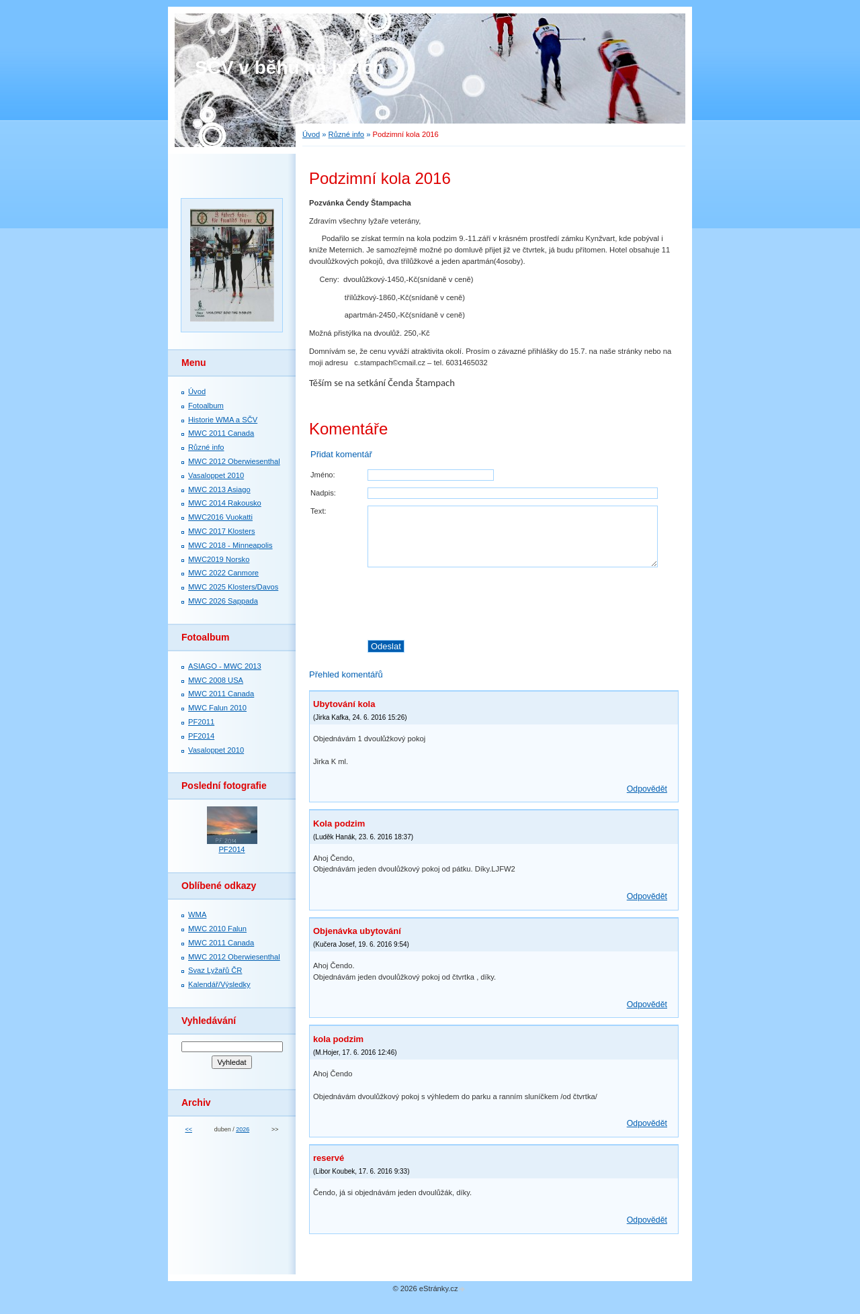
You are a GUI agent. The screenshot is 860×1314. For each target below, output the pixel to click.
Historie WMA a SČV (222, 420)
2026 (242, 1129)
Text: (318, 511)
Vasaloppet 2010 (216, 475)
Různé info (347, 134)
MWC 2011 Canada (221, 433)
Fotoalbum (206, 406)
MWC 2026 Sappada (223, 601)
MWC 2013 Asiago (219, 489)
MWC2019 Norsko (218, 559)
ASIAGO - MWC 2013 (224, 666)
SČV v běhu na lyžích (289, 67)
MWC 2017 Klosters (221, 531)
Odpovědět (647, 789)
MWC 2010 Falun (217, 929)
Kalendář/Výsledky (219, 984)
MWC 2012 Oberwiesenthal (234, 461)
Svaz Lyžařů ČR (215, 970)
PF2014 (201, 736)
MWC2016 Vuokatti (220, 517)
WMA (197, 914)
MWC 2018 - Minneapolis (230, 545)
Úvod (311, 134)
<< (188, 1129)
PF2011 (201, 722)
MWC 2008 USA (215, 680)
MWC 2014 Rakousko (224, 503)
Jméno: (322, 475)
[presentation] (523, 603)
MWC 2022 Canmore (223, 573)
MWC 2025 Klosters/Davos (233, 587)
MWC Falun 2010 (217, 708)
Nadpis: (323, 493)
